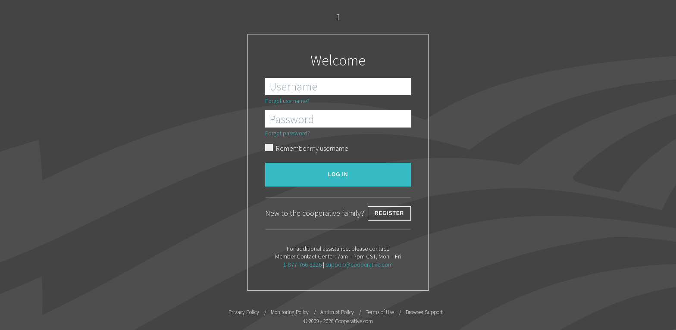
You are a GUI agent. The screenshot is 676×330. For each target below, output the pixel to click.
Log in (338, 174)
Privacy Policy (243, 312)
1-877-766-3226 (302, 264)
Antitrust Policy (337, 312)
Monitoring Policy (290, 312)
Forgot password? (287, 133)
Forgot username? (287, 101)
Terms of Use (380, 312)
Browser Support (424, 312)
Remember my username (306, 148)
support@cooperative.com (359, 264)
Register (389, 213)
